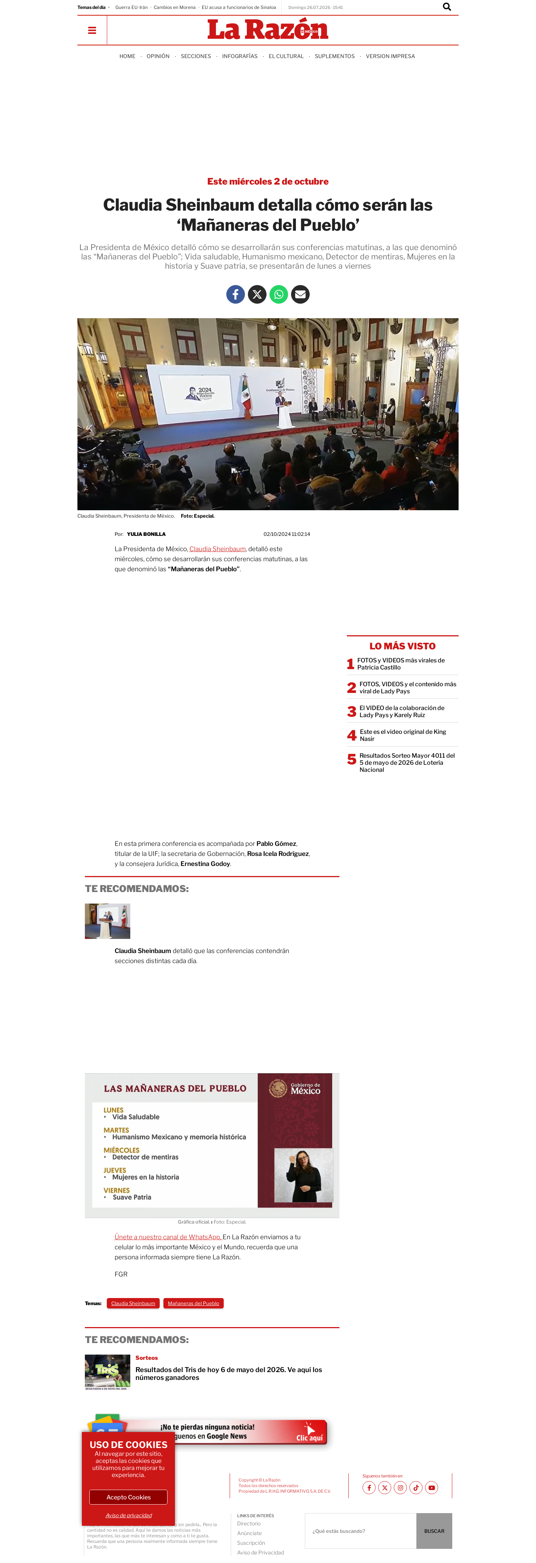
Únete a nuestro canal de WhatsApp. (169, 1237)
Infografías (240, 56)
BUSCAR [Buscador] (434, 1531)
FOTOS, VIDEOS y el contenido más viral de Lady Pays (408, 688)
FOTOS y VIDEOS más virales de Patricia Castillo (401, 664)
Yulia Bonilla (146, 534)
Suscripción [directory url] (251, 1543)
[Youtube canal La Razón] (431, 1487)
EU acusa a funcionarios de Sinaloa (239, 7)
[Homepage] (268, 29)
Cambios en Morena (175, 7)
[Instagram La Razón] (400, 1487)
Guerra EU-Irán (131, 7)
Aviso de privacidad (128, 1515)
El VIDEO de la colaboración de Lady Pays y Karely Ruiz (402, 711)
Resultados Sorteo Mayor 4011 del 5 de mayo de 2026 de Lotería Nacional (407, 762)
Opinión (158, 56)
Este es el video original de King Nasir (403, 735)
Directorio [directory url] (249, 1523)
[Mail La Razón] (300, 294)
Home (127, 56)
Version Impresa (390, 56)
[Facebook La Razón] (235, 294)
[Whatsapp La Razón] (278, 294)
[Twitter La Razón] (257, 294)
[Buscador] (447, 7)
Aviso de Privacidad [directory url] (260, 1552)
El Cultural (286, 56)
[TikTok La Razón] (415, 1487)
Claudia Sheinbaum (217, 549)
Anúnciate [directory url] (249, 1533)
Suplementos (335, 56)
